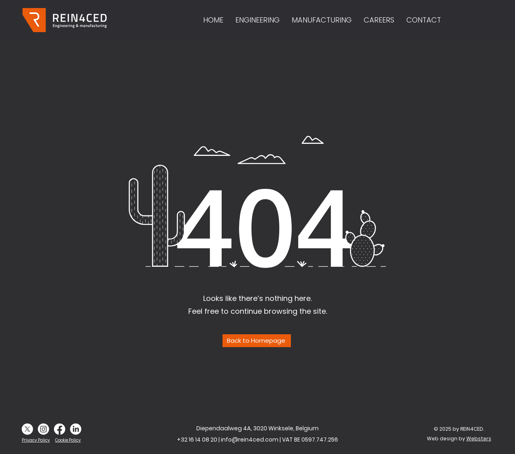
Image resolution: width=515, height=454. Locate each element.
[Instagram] (43, 429)
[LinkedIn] (75, 429)
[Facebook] (59, 429)
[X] (27, 429)
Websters (478, 438)
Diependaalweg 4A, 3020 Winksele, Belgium (257, 428)
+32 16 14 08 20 (197, 440)
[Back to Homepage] (256, 340)
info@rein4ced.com (249, 440)
